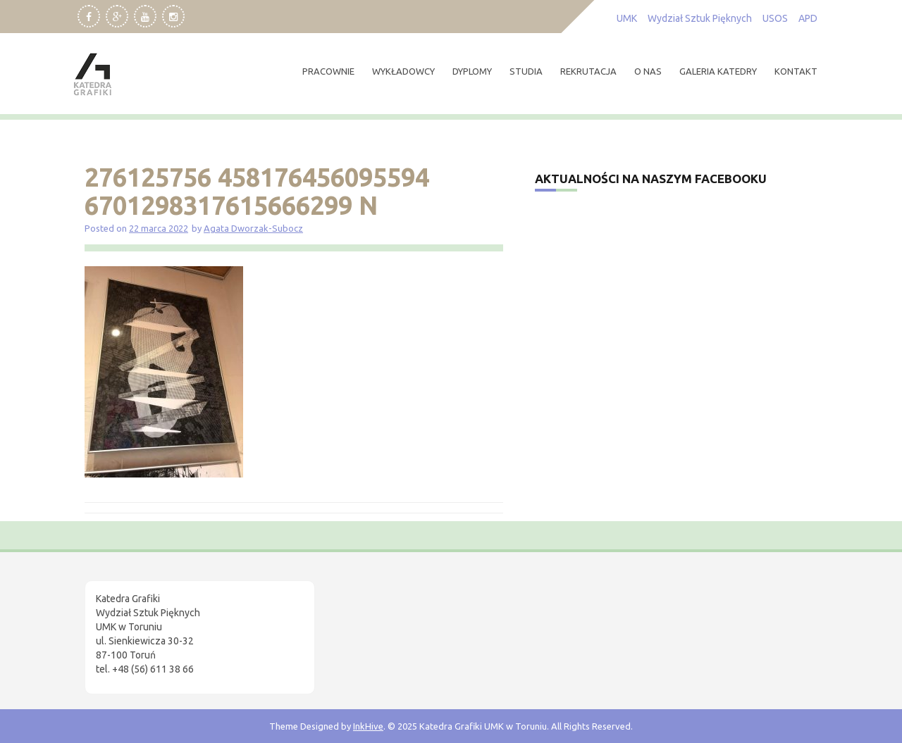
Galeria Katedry (718, 71)
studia (526, 71)
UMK (627, 18)
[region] (183, 624)
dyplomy (472, 71)
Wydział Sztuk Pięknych (700, 18)
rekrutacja (588, 71)
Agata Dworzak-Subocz (253, 228)
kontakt (795, 71)
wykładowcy (403, 71)
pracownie (328, 71)
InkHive (368, 726)
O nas (648, 71)
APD (807, 18)
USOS (775, 18)
